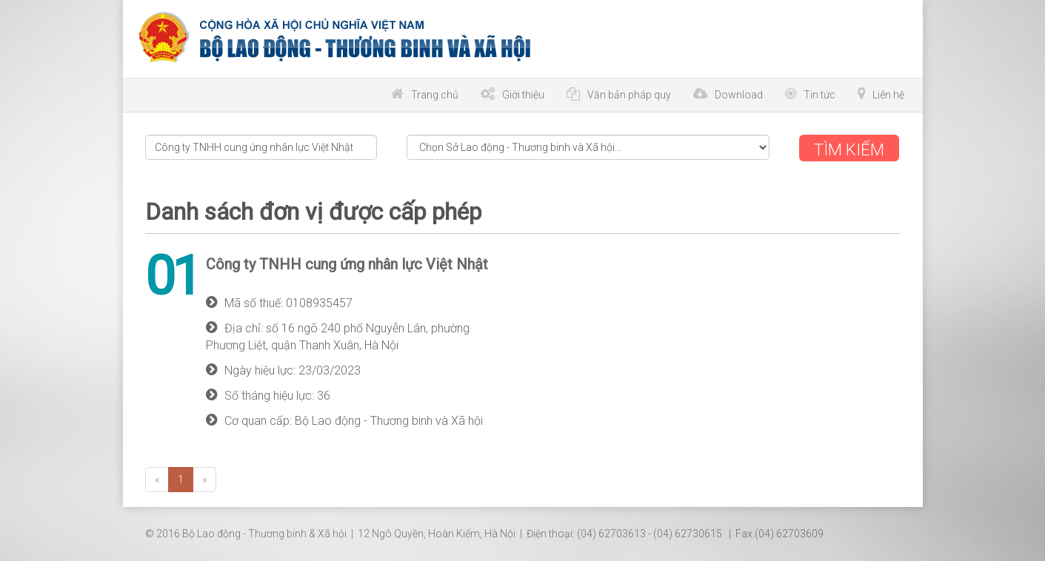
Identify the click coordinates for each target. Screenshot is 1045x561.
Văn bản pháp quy (629, 95)
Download (739, 95)
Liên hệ (888, 95)
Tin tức (819, 95)
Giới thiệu (523, 95)
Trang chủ (434, 95)
